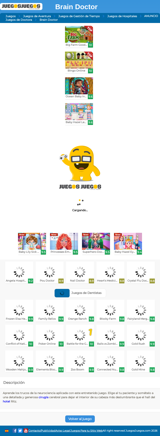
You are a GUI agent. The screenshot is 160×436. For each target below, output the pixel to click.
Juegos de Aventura (37, 16)
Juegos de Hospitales (122, 16)
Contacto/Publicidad (41, 430)
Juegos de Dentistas (78, 293)
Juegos (11, 16)
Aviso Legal (62, 430)
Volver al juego (80, 419)
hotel (6, 401)
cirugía (43, 397)
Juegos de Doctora (19, 20)
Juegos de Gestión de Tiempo (79, 16)
